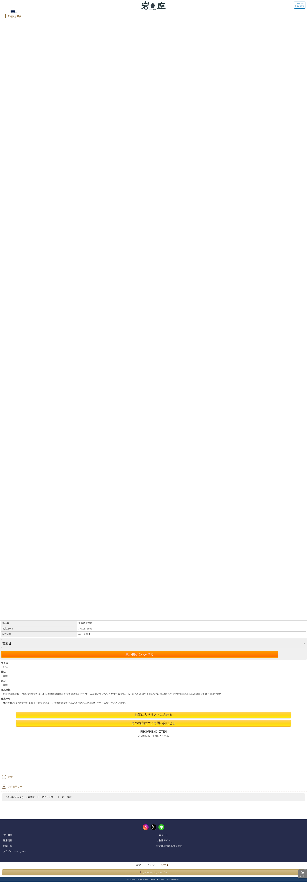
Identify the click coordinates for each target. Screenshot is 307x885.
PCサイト (166, 864)
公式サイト (162, 834)
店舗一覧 (7, 845)
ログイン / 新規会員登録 (299, 5)
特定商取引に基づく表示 (169, 845)
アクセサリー (49, 797)
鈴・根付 (66, 797)
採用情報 (7, 840)
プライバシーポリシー (14, 851)
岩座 (147, 5)
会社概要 (7, 834)
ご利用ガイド (163, 840)
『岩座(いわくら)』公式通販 (20, 797)
